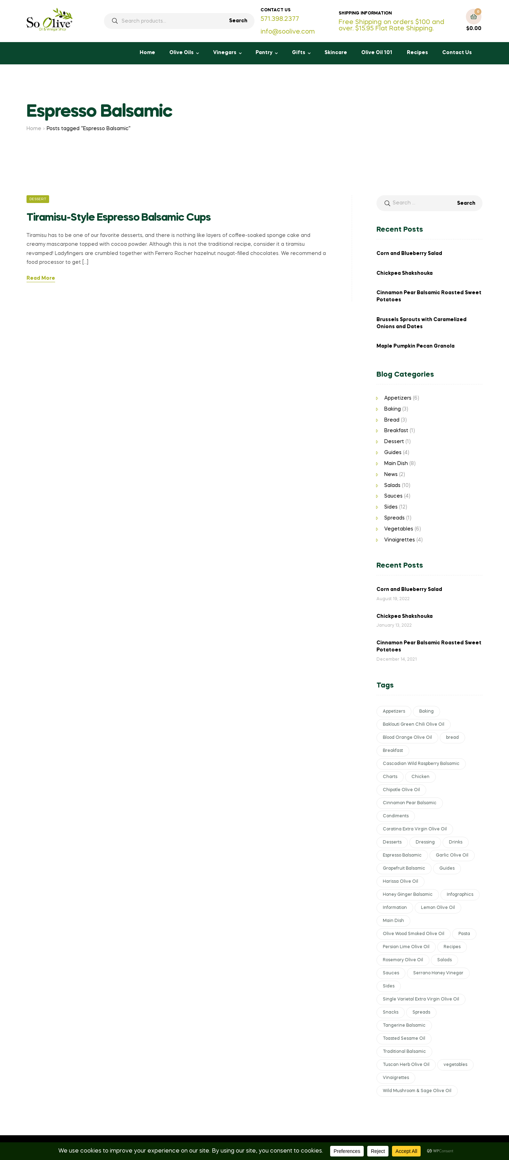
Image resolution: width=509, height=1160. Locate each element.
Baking (392, 409)
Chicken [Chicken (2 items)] (420, 777)
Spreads (394, 518)
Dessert (37, 199)
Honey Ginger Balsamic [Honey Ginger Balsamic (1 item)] (408, 895)
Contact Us (457, 52)
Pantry (264, 52)
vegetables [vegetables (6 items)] (455, 1065)
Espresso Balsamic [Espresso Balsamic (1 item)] (402, 855)
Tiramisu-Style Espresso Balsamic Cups (119, 218)
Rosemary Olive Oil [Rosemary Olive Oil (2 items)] (403, 960)
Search (238, 20)
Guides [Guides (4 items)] (447, 868)
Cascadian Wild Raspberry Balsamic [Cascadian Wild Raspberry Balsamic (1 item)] (421, 764)
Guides (393, 452)
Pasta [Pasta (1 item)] (464, 934)
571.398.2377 (280, 19)
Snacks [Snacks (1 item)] (390, 1012)
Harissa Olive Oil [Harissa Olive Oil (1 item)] (400, 882)
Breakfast (396, 430)
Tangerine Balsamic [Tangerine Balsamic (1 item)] (404, 1025)
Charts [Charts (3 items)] (390, 777)
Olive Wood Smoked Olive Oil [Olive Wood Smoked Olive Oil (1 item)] (413, 934)
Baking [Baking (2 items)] (426, 711)
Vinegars (224, 52)
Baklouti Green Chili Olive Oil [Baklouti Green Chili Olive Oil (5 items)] (413, 725)
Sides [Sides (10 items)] (388, 986)
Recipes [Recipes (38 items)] (452, 947)
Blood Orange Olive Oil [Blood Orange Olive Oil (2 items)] (407, 738)
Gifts (298, 52)
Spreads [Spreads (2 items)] (421, 1012)
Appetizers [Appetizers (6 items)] (394, 711)
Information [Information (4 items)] (395, 908)
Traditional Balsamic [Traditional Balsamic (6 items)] (404, 1052)
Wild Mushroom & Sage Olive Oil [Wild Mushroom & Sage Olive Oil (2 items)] (417, 1091)
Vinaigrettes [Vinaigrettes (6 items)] (396, 1078)
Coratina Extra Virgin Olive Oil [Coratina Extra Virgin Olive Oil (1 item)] (415, 829)
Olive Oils (181, 52)
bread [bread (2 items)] (452, 738)
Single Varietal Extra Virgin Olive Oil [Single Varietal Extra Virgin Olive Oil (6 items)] (421, 999)
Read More (41, 278)
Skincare (335, 52)
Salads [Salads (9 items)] (444, 960)
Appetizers (397, 398)
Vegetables (398, 529)
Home (147, 52)
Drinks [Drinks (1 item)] (455, 842)
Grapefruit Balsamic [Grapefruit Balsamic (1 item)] (404, 868)
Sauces (393, 496)
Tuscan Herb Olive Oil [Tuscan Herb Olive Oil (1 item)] (406, 1065)
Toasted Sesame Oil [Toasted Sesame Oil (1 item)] (404, 1039)
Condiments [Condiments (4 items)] (396, 816)
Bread (391, 420)
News (391, 474)
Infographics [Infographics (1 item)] (460, 895)
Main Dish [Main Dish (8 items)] (393, 921)
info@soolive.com (288, 32)
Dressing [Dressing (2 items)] (425, 842)
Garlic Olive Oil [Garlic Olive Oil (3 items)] (452, 855)
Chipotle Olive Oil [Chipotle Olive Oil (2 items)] (401, 790)
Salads (392, 485)
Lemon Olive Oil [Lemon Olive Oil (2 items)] (438, 908)
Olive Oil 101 (376, 52)
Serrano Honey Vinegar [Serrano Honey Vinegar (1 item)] (438, 973)
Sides (391, 507)
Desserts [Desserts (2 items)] (392, 842)
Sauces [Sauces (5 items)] (391, 973)
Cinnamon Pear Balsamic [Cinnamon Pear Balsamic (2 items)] (410, 803)
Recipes (417, 52)
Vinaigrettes (399, 540)
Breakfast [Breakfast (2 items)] (393, 751)
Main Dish (396, 463)
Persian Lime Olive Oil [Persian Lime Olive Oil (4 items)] (406, 947)
